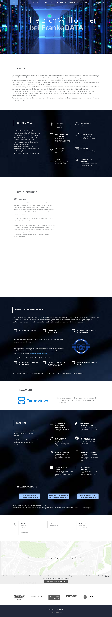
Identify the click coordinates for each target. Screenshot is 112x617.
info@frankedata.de (54, 525)
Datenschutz (61, 610)
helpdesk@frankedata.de (38, 353)
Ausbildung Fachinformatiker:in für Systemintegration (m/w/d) (58, 496)
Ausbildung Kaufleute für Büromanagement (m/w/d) (88, 496)
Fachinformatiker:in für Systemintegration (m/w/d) (29, 496)
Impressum (50, 610)
